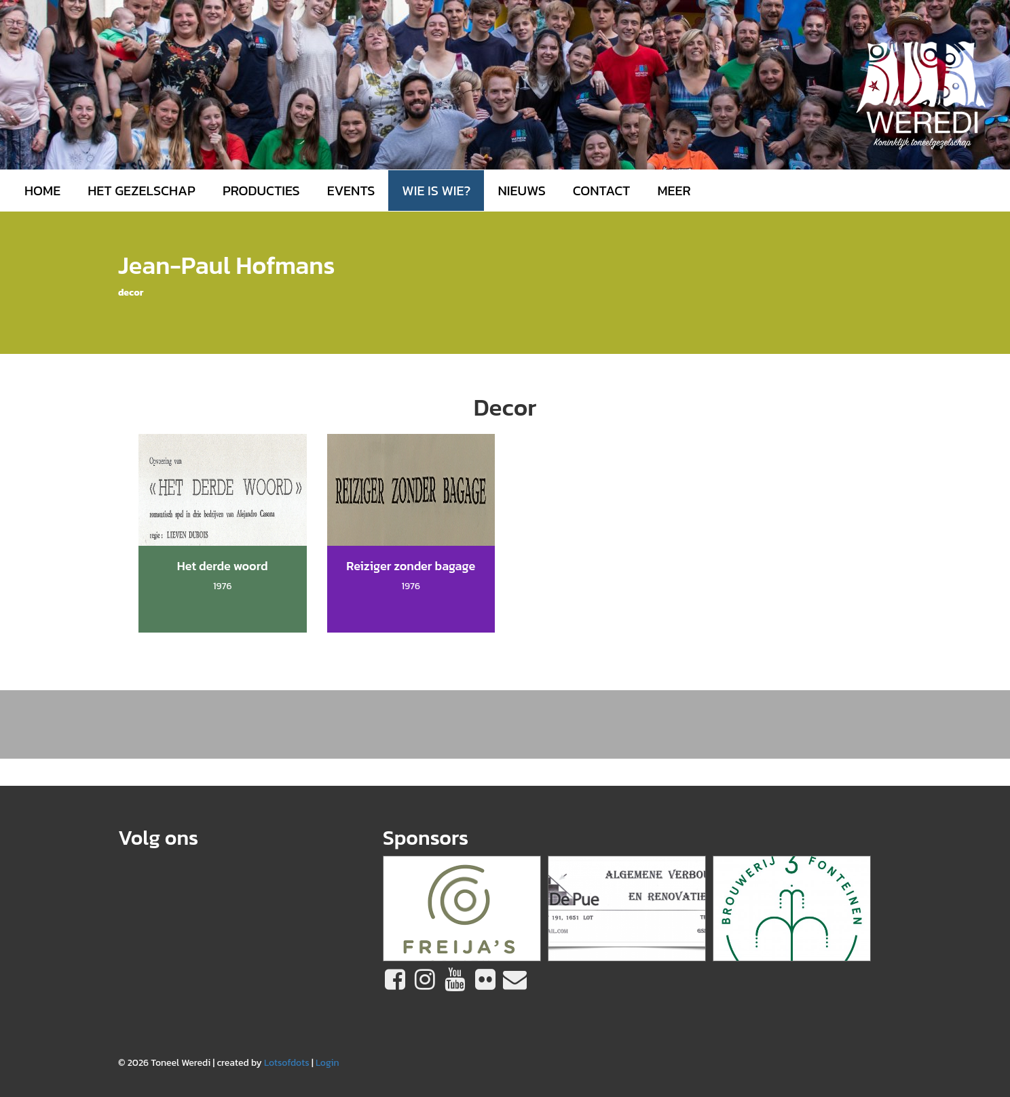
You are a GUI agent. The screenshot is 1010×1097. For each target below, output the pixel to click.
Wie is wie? (436, 190)
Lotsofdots (287, 1063)
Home (42, 190)
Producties (261, 190)
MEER (673, 190)
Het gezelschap (141, 190)
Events (351, 190)
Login (327, 1063)
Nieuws (521, 190)
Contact (602, 190)
